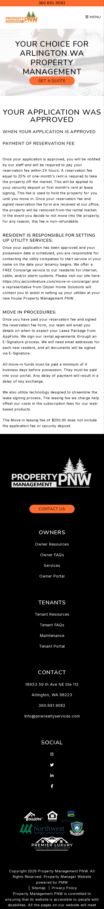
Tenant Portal (52, 646)
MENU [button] (93, 17)
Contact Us (52, 508)
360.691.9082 (52, 3)
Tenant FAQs (52, 625)
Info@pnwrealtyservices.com (52, 716)
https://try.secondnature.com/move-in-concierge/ (47, 281)
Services (52, 565)
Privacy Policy (64, 888)
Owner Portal (52, 576)
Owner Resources (52, 544)
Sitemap (39, 888)
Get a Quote (52, 80)
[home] (22, 16)
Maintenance (52, 635)
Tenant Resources (52, 614)
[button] (52, 754)
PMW (63, 882)
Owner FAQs (52, 555)
